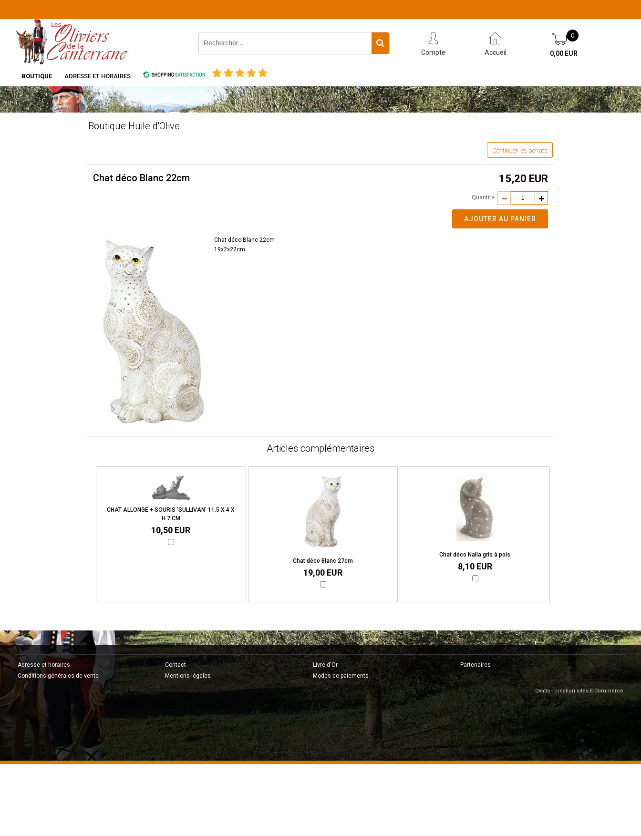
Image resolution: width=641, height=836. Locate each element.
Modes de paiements (341, 675)
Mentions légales (188, 675)
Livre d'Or (325, 664)
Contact (175, 664)
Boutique (36, 76)
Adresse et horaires (97, 76)
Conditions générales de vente (58, 675)
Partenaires (475, 664)
